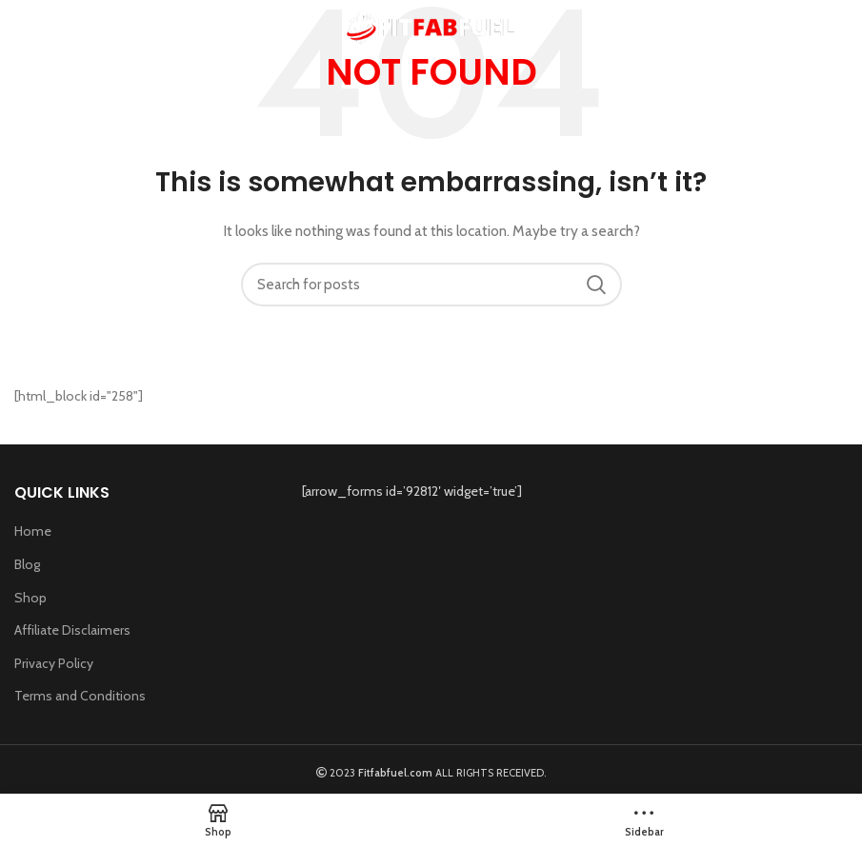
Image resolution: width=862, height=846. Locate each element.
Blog (27, 564)
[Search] (431, 284)
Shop (30, 597)
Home (32, 531)
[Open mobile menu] (44, 29)
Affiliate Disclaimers (72, 630)
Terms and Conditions (80, 695)
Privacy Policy (53, 663)
